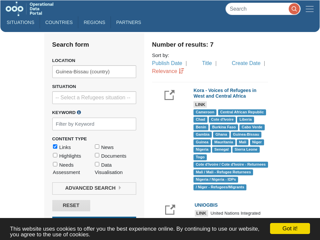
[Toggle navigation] (310, 8)
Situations (20, 22)
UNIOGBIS (206, 205)
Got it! (289, 228)
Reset (71, 205)
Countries (59, 22)
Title (207, 63)
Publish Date (167, 63)
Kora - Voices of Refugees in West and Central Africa (224, 93)
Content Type (69, 138)
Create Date (246, 63)
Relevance (164, 71)
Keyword (66, 112)
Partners (128, 22)
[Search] (263, 9)
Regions (94, 22)
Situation (64, 86)
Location (64, 60)
